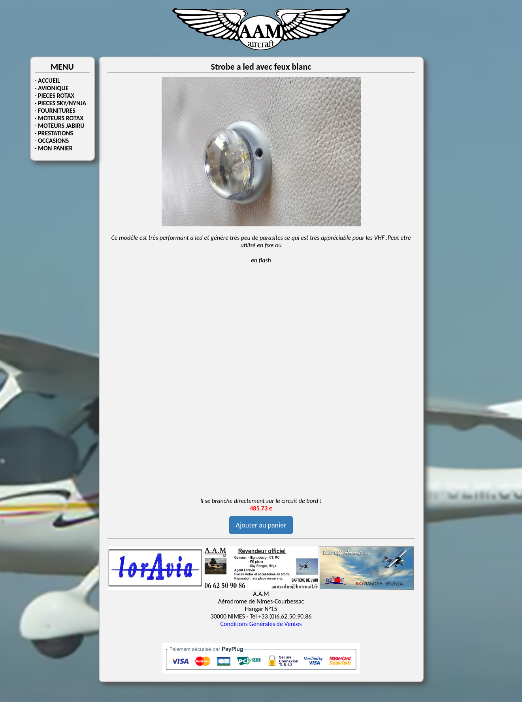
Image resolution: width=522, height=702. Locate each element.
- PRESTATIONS (54, 133)
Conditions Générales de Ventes (261, 624)
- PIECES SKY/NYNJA (61, 103)
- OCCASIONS (52, 140)
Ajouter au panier (261, 525)
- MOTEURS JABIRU (60, 125)
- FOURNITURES (55, 110)
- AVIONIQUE (52, 88)
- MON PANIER (54, 148)
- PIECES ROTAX (55, 95)
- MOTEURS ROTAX (59, 118)
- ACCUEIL (47, 80)
